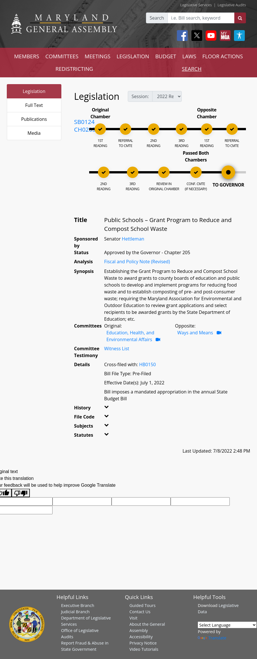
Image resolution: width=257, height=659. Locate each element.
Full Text (34, 105)
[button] (107, 408)
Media (34, 133)
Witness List (116, 348)
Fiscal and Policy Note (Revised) (137, 261)
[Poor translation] (21, 493)
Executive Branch (77, 605)
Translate (212, 638)
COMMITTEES (62, 56)
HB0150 (147, 364)
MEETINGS (97, 56)
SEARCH (191, 68)
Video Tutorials (143, 649)
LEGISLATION (132, 56)
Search (157, 18)
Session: (140, 96)
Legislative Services (196, 4)
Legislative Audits (232, 4)
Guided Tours (142, 605)
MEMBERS (26, 56)
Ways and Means (195, 333)
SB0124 (84, 122)
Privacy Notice (143, 643)
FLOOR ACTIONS (222, 56)
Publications (34, 119)
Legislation (34, 91)
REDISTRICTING (74, 68)
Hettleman (133, 239)
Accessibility (141, 636)
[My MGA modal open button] (224, 35)
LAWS (189, 56)
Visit (133, 618)
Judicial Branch (75, 611)
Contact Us (140, 611)
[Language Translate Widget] (227, 624)
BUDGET (165, 56)
